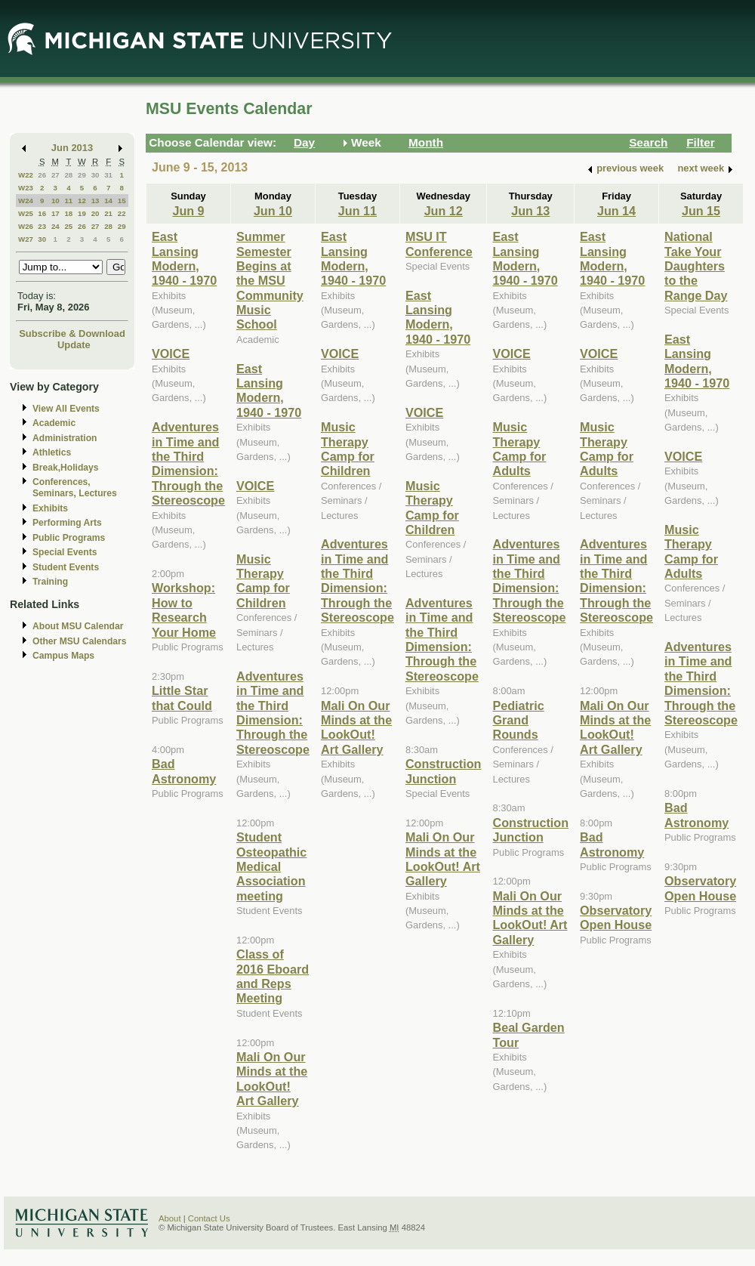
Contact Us (209, 1218)
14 (108, 200)
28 (68, 175)
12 (82, 200)
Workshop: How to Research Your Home (184, 609)
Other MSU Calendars (79, 641)
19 (82, 213)
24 (55, 226)
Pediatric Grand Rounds (518, 720)
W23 (25, 188)
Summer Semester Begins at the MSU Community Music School (270, 280)
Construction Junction (443, 771)
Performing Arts (67, 522)
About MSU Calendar (77, 626)
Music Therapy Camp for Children (263, 581)
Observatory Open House (616, 917)
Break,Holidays (65, 467)
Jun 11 (357, 211)
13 (95, 200)
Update (74, 344)
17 (55, 213)
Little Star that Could (182, 698)
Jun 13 (530, 211)
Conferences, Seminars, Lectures (74, 488)
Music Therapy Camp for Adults (519, 448)
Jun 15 (701, 211)
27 (55, 175)
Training (50, 581)
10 (55, 200)
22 (122, 213)
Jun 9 (188, 211)
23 (42, 226)
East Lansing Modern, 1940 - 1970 (184, 258)
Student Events (65, 567)
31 (108, 175)
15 (122, 200)
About (170, 1218)
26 (42, 175)
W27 (25, 239)
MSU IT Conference (439, 244)
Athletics (51, 452)
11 (68, 200)
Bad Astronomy (184, 771)
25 (68, 226)
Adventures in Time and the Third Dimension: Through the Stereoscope (188, 463)
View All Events (66, 408)
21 (108, 213)
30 (95, 175)
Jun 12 (443, 211)
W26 (25, 226)
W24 (25, 200)
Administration (64, 438)
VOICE (171, 353)
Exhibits (50, 508)
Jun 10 (273, 211)
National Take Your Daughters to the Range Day (696, 266)
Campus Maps (63, 655)
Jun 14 (616, 211)
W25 (25, 213)
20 (95, 213)
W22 (25, 175)
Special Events (64, 552)
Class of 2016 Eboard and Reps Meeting (272, 976)
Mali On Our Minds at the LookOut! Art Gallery (271, 1078)
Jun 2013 (72, 147)
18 (68, 213)
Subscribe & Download (72, 333)
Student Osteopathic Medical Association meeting (271, 866)
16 (42, 213)
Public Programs (68, 538)
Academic (54, 423)
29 (82, 175)
